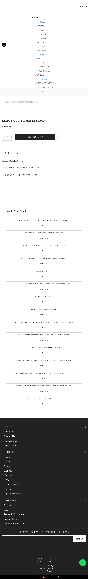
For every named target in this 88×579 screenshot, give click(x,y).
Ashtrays (40, 34)
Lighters (40, 42)
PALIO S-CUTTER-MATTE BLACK (24, 102)
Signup (79, 539)
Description (10, 153)
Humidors (44, 55)
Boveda (39, 75)
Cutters (39, 26)
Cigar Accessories (45, 87)
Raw (37, 59)
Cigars (36, 18)
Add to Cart (35, 137)
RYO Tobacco (42, 67)
